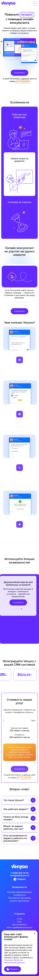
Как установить (19, 924)
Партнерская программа (19, 898)
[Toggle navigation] (35, 3)
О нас (19, 919)
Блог (19, 922)
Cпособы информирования (19, 892)
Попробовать (19, 73)
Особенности (19, 895)
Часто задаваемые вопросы (19, 927)
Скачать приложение (19, 901)
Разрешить (12, 969)
